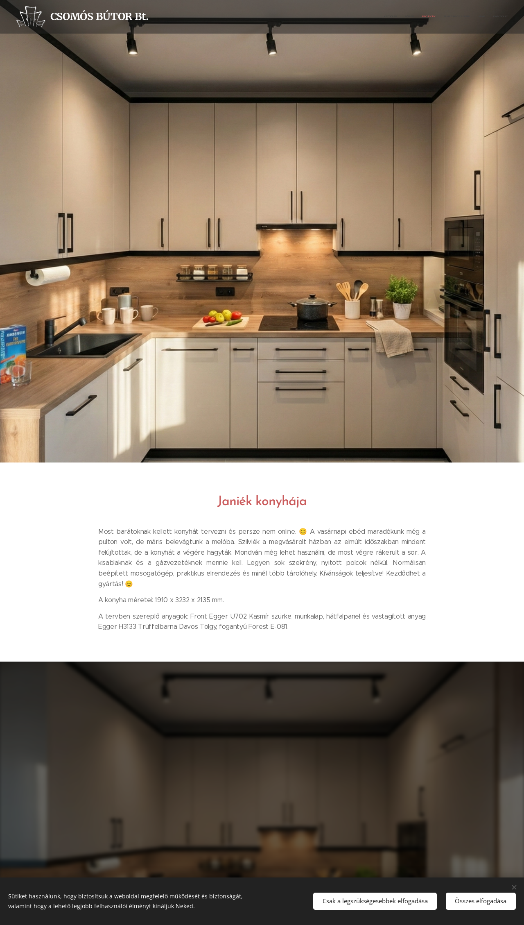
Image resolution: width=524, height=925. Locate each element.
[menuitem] (468, 17)
